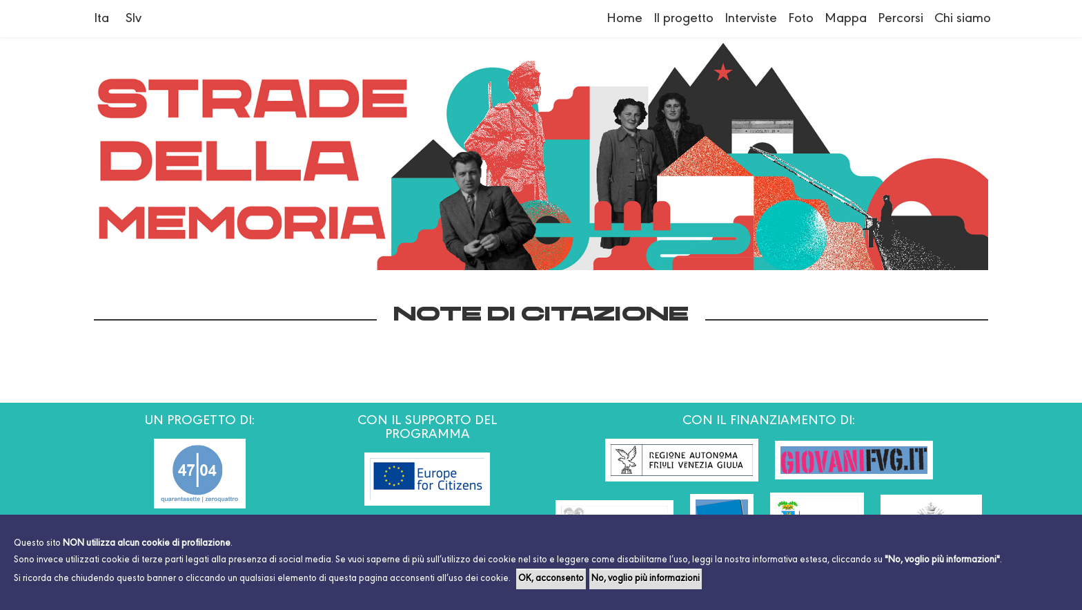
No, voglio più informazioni (645, 579)
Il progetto (683, 19)
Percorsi (900, 19)
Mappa (846, 19)
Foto (801, 19)
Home (624, 19)
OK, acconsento (551, 579)
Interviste (751, 19)
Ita (101, 19)
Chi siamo (962, 19)
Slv (133, 19)
